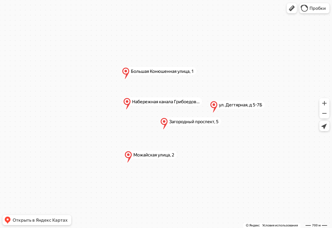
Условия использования (280, 225)
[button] (292, 8)
